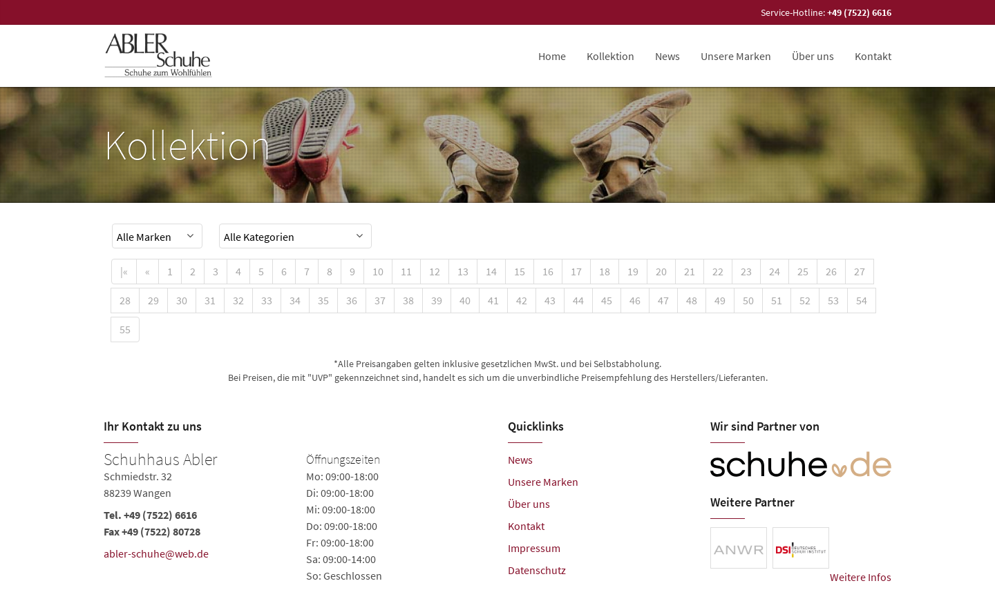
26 (831, 271)
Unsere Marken (736, 56)
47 (663, 300)
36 (351, 300)
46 (635, 300)
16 (547, 271)
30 (181, 300)
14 (491, 271)
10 (377, 271)
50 (748, 300)
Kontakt (873, 56)
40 (465, 300)
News (667, 56)
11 (406, 271)
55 (125, 329)
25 (802, 271)
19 (632, 271)
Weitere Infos (860, 577)
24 (774, 271)
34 (295, 300)
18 (604, 271)
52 (805, 300)
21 (689, 271)
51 (776, 300)
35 (323, 300)
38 (408, 300)
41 (493, 300)
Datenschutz (537, 570)
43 (550, 300)
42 (521, 300)
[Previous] (147, 271)
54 (861, 300)
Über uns (813, 56)
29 (153, 300)
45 (606, 300)
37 (380, 300)
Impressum (534, 548)
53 (833, 300)
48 (691, 300)
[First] (124, 271)
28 (125, 300)
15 (519, 271)
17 (576, 271)
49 (720, 300)
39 (436, 300)
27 (859, 271)
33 (266, 300)
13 (462, 271)
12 (434, 271)
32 (238, 300)
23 (746, 271)
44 (578, 300)
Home (552, 56)
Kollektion (610, 56)
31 (210, 300)
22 (717, 271)
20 (661, 271)
